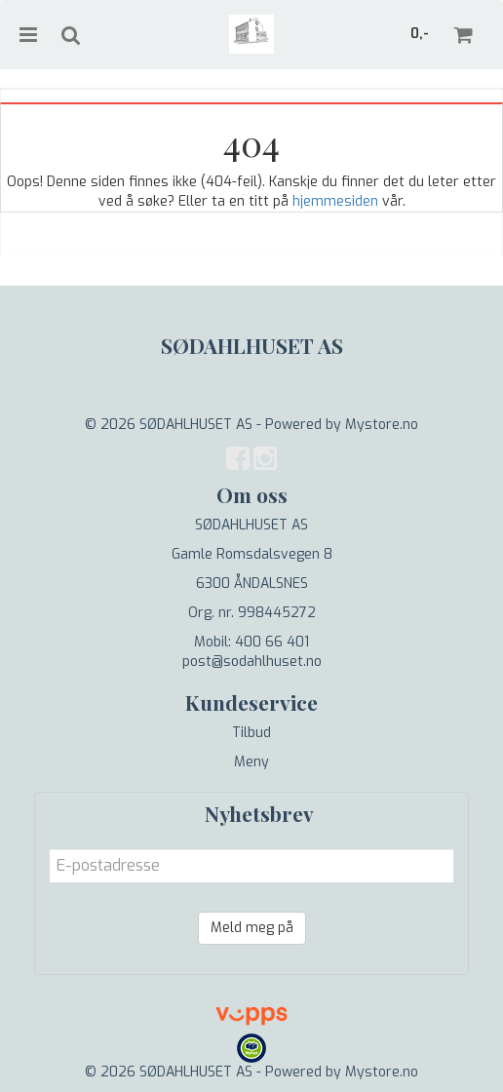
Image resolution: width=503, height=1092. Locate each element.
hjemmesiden (335, 201)
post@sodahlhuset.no (252, 661)
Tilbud (251, 732)
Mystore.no (381, 424)
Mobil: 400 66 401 (251, 642)
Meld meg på (252, 927)
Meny (251, 762)
